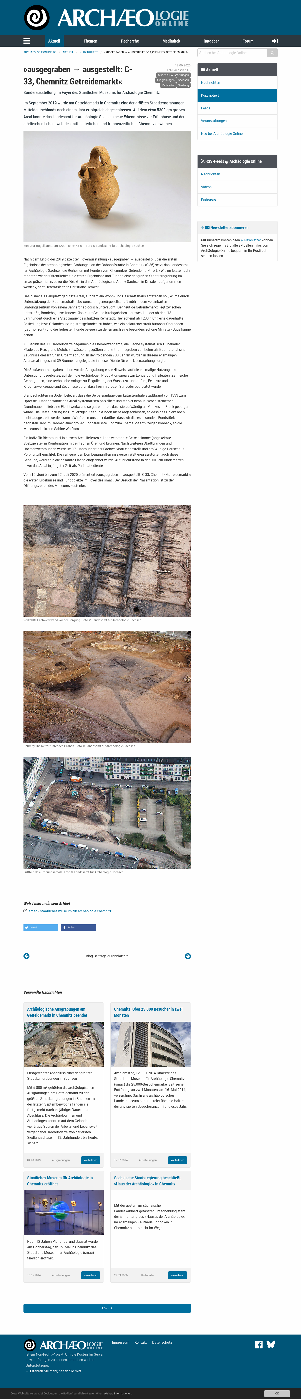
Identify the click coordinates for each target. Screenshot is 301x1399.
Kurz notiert (89, 52)
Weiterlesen (90, 1160)
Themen (90, 41)
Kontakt (141, 1342)
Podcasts (208, 199)
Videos (206, 187)
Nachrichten (210, 82)
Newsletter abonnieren (227, 227)
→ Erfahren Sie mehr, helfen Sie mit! (53, 1371)
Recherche (130, 41)
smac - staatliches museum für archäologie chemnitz (69, 911)
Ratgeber (211, 41)
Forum (248, 41)
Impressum (120, 1342)
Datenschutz (162, 1342)
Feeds (205, 108)
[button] (40, 927)
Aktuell (54, 41)
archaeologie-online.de (39, 52)
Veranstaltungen (214, 120)
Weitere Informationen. (118, 1393)
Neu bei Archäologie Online (222, 133)
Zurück (107, 1308)
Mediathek (171, 41)
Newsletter (252, 240)
